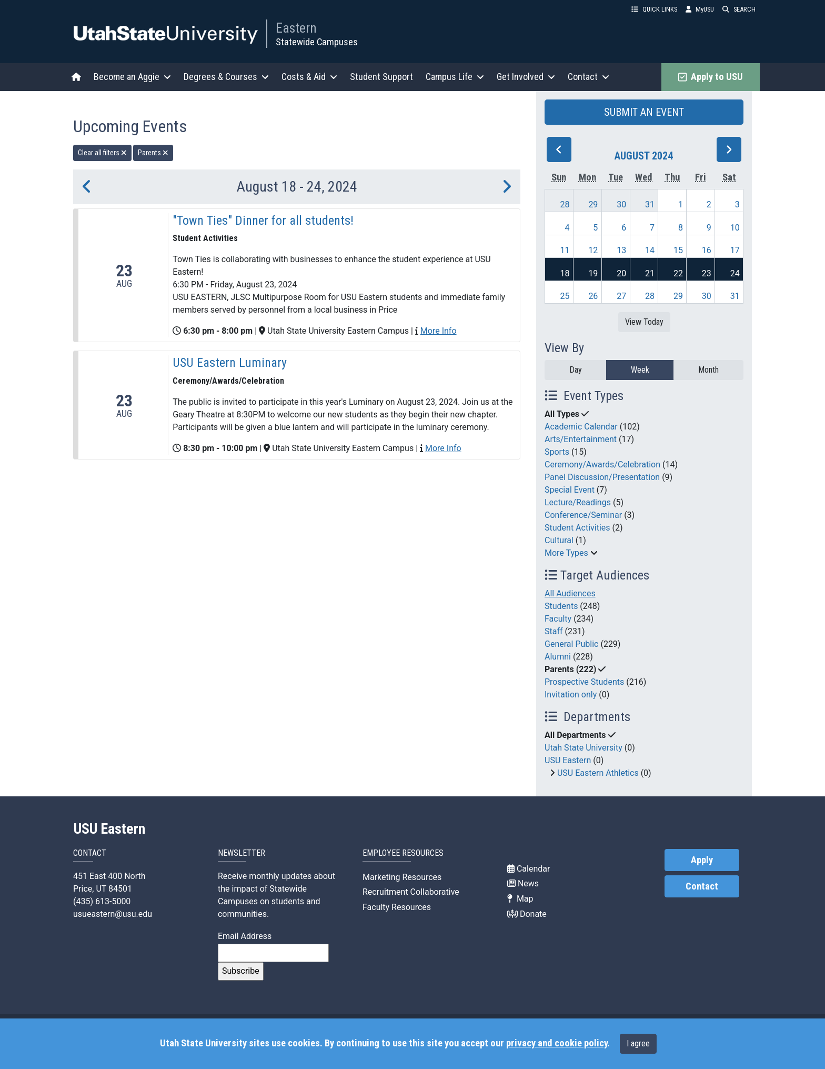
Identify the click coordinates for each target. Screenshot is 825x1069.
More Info (438, 331)
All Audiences (570, 593)
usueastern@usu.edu (112, 914)
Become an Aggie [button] (132, 76)
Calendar (528, 869)
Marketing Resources (402, 877)
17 (735, 250)
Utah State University (583, 748)
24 (735, 273)
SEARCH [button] (739, 9)
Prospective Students (584, 682)
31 (650, 204)
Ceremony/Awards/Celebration (602, 464)
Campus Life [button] (455, 76)
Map (520, 899)
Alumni (558, 657)
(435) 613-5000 (101, 901)
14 (650, 250)
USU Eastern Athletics (598, 773)
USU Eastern (568, 760)
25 (565, 296)
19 (593, 273)
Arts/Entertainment (581, 439)
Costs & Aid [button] (309, 76)
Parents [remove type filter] (153, 152)
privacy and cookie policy (556, 1043)
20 (621, 273)
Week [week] (640, 370)
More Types (566, 553)
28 (565, 204)
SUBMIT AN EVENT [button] (644, 112)
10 (735, 228)
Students (561, 606)
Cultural (559, 540)
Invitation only (571, 695)
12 (593, 250)
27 (621, 296)
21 (650, 273)
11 (565, 250)
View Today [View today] (644, 322)
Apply (702, 860)
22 (678, 273)
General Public (571, 644)
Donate (527, 914)
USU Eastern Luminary (230, 362)
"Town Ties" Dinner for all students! (263, 220)
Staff (554, 631)
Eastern (296, 28)
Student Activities (577, 528)
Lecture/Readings (578, 502)
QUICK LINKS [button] (654, 9)
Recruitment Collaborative (411, 892)
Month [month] (708, 370)
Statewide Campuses (317, 41)
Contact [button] (588, 76)
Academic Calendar (581, 427)
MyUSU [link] (700, 9)
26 (593, 296)
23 (706, 273)
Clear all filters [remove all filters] (102, 152)
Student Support (381, 76)
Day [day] (575, 370)
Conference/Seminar (583, 515)
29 (593, 204)
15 (678, 250)
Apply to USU (710, 77)
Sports (557, 452)
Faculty (558, 619)
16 (706, 250)
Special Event (570, 490)
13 (621, 250)
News (523, 883)
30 (621, 204)
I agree (638, 1043)
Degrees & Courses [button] (226, 76)
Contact (702, 886)
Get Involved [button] (526, 76)
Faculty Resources (397, 907)
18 (565, 273)
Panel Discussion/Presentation (602, 477)
